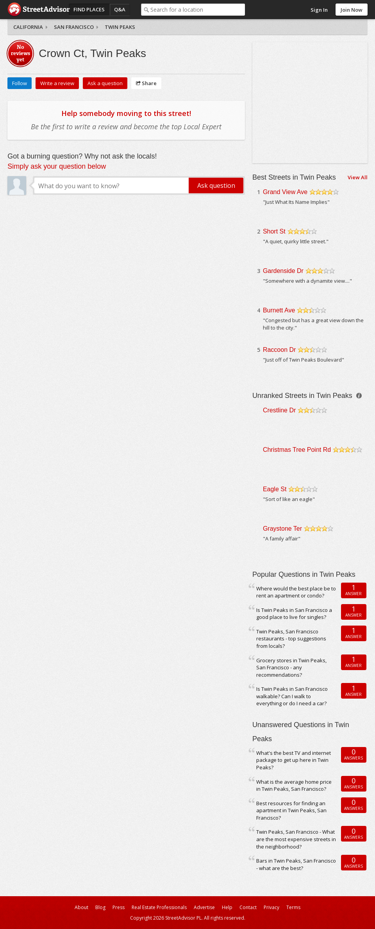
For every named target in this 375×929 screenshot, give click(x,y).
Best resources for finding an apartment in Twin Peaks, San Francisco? (291, 810)
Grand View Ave (285, 192)
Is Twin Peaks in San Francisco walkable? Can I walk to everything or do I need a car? (292, 696)
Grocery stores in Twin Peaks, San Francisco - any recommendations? (291, 667)
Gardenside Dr (283, 270)
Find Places (89, 9)
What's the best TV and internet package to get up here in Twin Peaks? (293, 760)
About (81, 907)
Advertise (204, 907)
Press (118, 907)
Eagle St (274, 489)
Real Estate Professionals (159, 907)
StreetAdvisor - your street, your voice (38, 9)
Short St (274, 231)
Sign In (319, 9)
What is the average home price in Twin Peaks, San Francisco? (294, 785)
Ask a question (105, 83)
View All (358, 177)
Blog (100, 907)
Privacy (271, 907)
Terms (293, 907)
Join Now (351, 9)
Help (227, 907)
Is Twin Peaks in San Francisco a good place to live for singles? (294, 613)
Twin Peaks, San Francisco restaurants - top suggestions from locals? (291, 638)
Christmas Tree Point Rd (297, 449)
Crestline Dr (279, 410)
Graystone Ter (282, 528)
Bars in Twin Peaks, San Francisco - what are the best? (296, 864)
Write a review (57, 83)
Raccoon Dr (279, 349)
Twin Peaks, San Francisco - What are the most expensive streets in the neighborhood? (296, 839)
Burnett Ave (279, 310)
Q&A (119, 9)
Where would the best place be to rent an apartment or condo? (296, 592)
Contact (248, 907)
